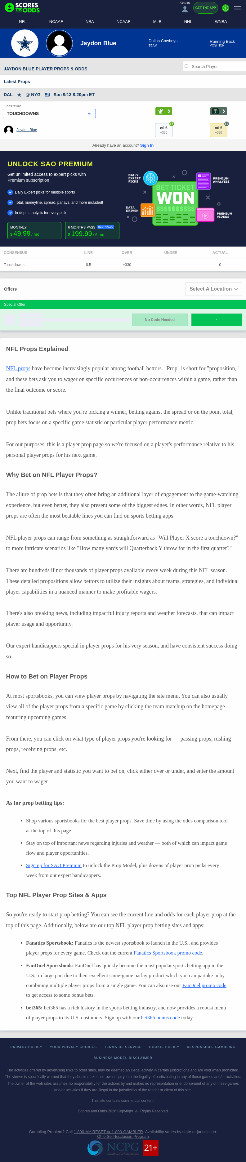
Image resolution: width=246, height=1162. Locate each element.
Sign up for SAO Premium (54, 865)
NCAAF (56, 21)
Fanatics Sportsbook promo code (168, 953)
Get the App (205, 8)
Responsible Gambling (211, 1047)
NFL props (18, 368)
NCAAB (124, 21)
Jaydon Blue (26, 130)
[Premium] (225, 10)
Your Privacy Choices (73, 1047)
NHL (188, 21)
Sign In (147, 145)
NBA (90, 21)
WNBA (221, 21)
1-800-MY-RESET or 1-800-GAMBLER (108, 1131)
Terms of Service (123, 1047)
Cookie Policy (164, 1047)
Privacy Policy (26, 1047)
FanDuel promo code (204, 985)
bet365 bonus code (160, 1018)
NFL (23, 21)
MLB (157, 21)
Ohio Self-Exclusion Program (123, 1136)
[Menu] (237, 8)
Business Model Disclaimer (123, 1058)
